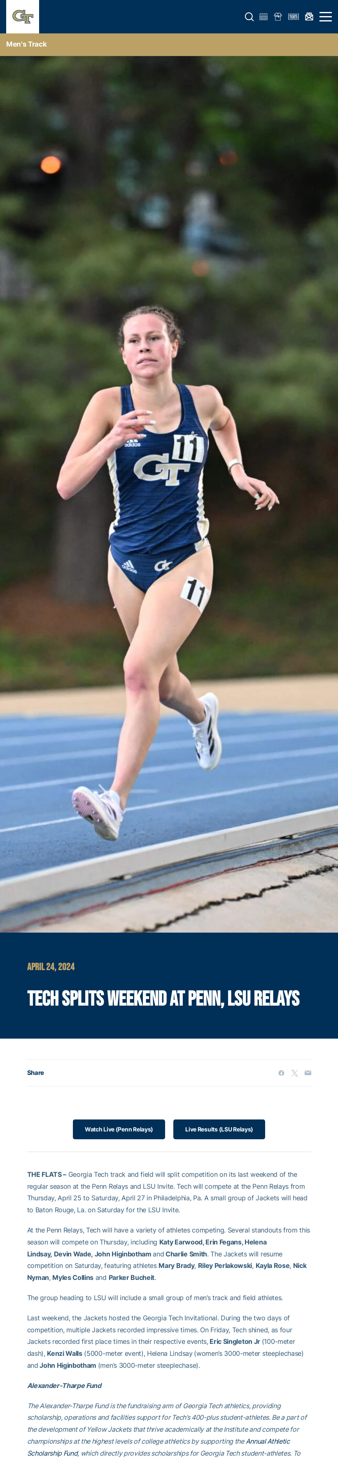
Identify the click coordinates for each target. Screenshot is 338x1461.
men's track (26, 44)
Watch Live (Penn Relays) (119, 1129)
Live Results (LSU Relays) (219, 1129)
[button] (249, 17)
